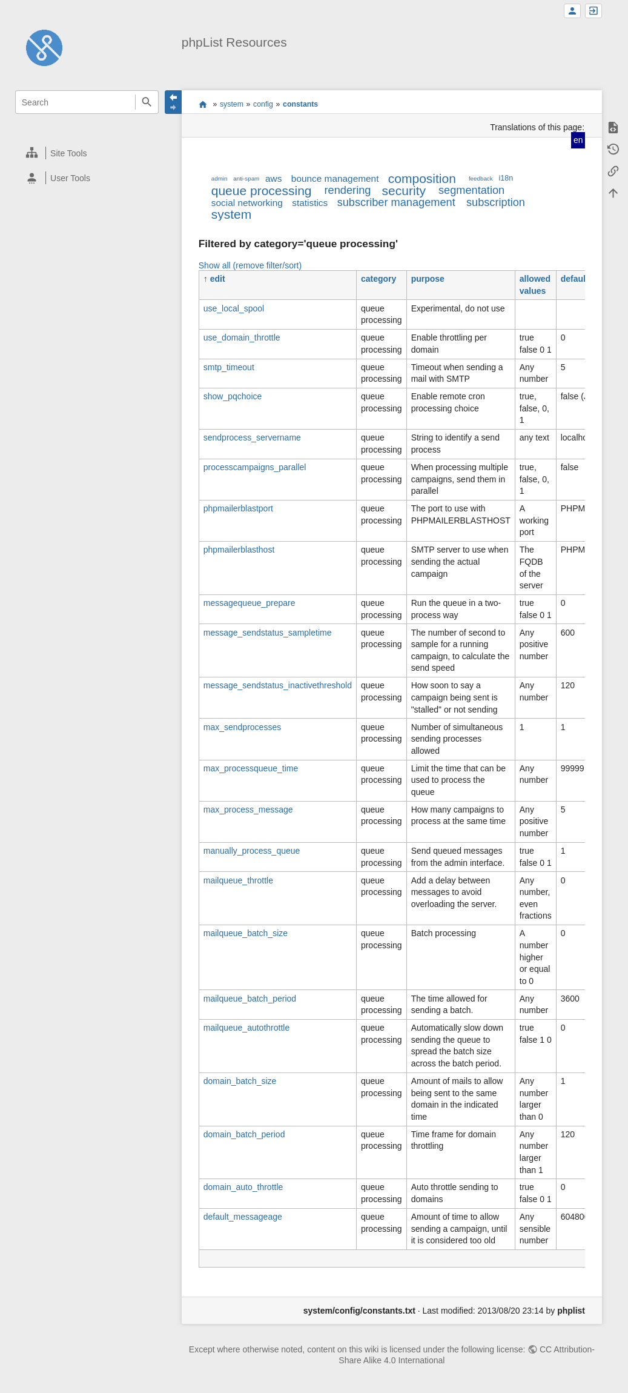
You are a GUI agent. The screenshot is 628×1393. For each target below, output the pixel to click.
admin (219, 178)
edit (217, 279)
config (263, 104)
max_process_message (248, 809)
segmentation (471, 190)
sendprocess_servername (252, 437)
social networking (247, 203)
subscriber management (396, 202)
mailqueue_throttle (238, 880)
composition (422, 178)
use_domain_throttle (241, 337)
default (575, 279)
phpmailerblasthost (239, 549)
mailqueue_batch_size (245, 933)
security (404, 191)
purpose (428, 279)
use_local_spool (233, 308)
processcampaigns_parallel (254, 467)
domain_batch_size (240, 1081)
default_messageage (242, 1217)
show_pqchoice (232, 396)
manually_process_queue (251, 851)
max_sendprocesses (242, 727)
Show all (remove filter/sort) (250, 265)
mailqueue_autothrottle (246, 1027)
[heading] (87, 153)
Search (147, 102)
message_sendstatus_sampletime (267, 632)
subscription (495, 202)
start (203, 104)
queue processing (261, 191)
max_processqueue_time (250, 768)
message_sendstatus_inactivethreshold (277, 685)
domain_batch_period (244, 1134)
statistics (310, 203)
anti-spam (246, 178)
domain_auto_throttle (243, 1187)
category (378, 279)
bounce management (335, 178)
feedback (481, 178)
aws (273, 178)
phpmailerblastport (238, 508)
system (231, 104)
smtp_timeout (228, 367)
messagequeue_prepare (249, 603)
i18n (505, 178)
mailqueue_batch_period (249, 998)
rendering (348, 190)
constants (300, 104)
